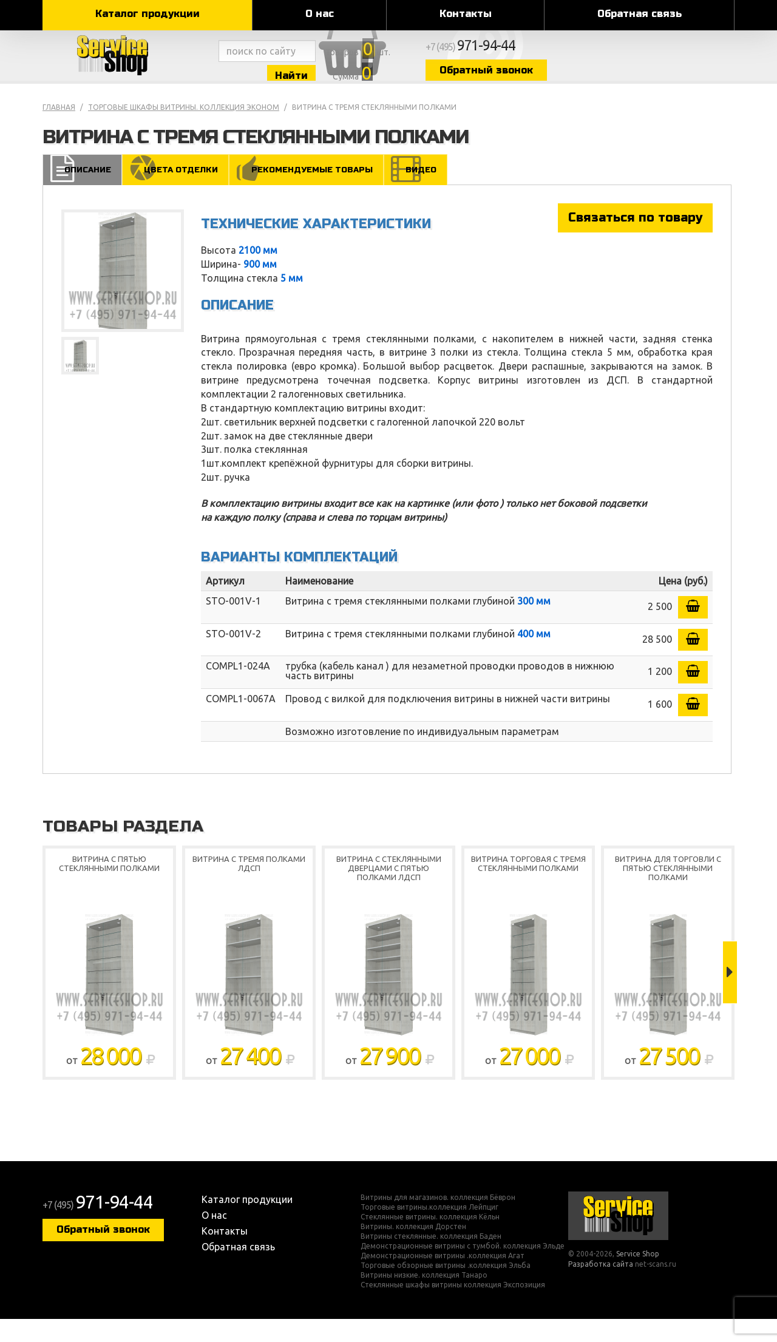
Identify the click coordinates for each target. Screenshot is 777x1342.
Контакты (465, 13)
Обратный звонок (628, 80)
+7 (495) (623, 55)
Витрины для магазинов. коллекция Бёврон (438, 1220)
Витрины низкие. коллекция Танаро (424, 1298)
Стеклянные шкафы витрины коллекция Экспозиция (453, 1308)
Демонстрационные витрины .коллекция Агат (442, 1279)
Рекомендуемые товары (314, 192)
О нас (319, 13)
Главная (58, 130)
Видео (427, 192)
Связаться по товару (635, 240)
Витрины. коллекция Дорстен (413, 1249)
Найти (358, 84)
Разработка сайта (600, 1288)
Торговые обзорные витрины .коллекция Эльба (446, 1288)
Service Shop (128, 66)
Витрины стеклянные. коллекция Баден (431, 1259)
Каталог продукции (147, 13)
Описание (82, 192)
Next (730, 996)
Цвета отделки (178, 192)
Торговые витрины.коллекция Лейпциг (429, 1230)
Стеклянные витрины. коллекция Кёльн (430, 1240)
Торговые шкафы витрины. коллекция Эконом (183, 130)
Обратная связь (639, 13)
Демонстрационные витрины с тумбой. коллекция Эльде (463, 1269)
